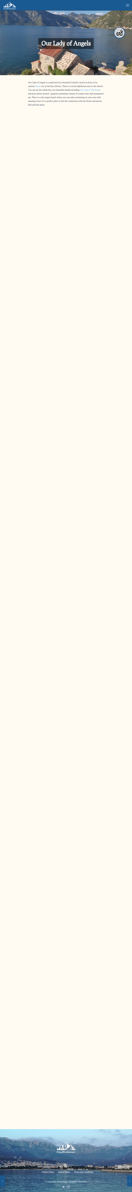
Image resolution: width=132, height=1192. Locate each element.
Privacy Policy (48, 1172)
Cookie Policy (64, 1172)
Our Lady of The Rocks (90, 90)
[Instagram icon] (68, 1187)
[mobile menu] (127, 5)
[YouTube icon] (64, 1187)
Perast (38, 86)
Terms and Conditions (83, 1172)
